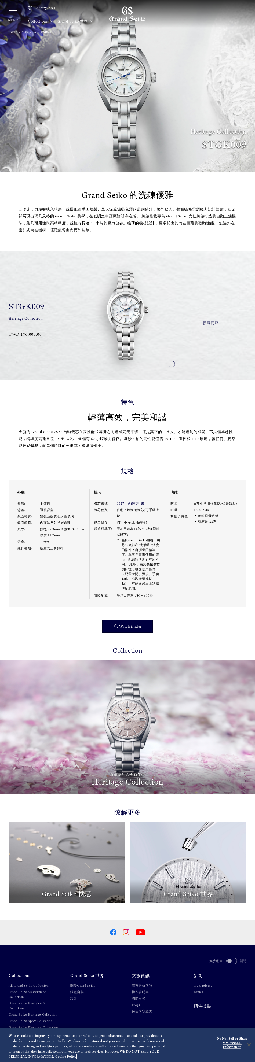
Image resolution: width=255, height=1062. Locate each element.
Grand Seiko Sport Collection (31, 1021)
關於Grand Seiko (83, 985)
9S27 (120, 503)
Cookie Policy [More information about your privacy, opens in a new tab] (65, 1056)
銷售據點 (203, 1006)
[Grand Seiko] (127, 13)
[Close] (249, 1045)
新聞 (198, 975)
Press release (203, 985)
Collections (40, 21)
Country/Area (41, 8)
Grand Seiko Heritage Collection (33, 1014)
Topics (198, 992)
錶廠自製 (77, 992)
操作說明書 (135, 503)
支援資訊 (141, 975)
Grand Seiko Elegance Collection (33, 1027)
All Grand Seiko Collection (29, 985)
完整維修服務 (142, 985)
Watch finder (128, 626)
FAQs (136, 1005)
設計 (73, 998)
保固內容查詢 (142, 1011)
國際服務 (138, 998)
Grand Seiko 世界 (75, 21)
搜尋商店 (211, 322)
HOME (13, 32)
